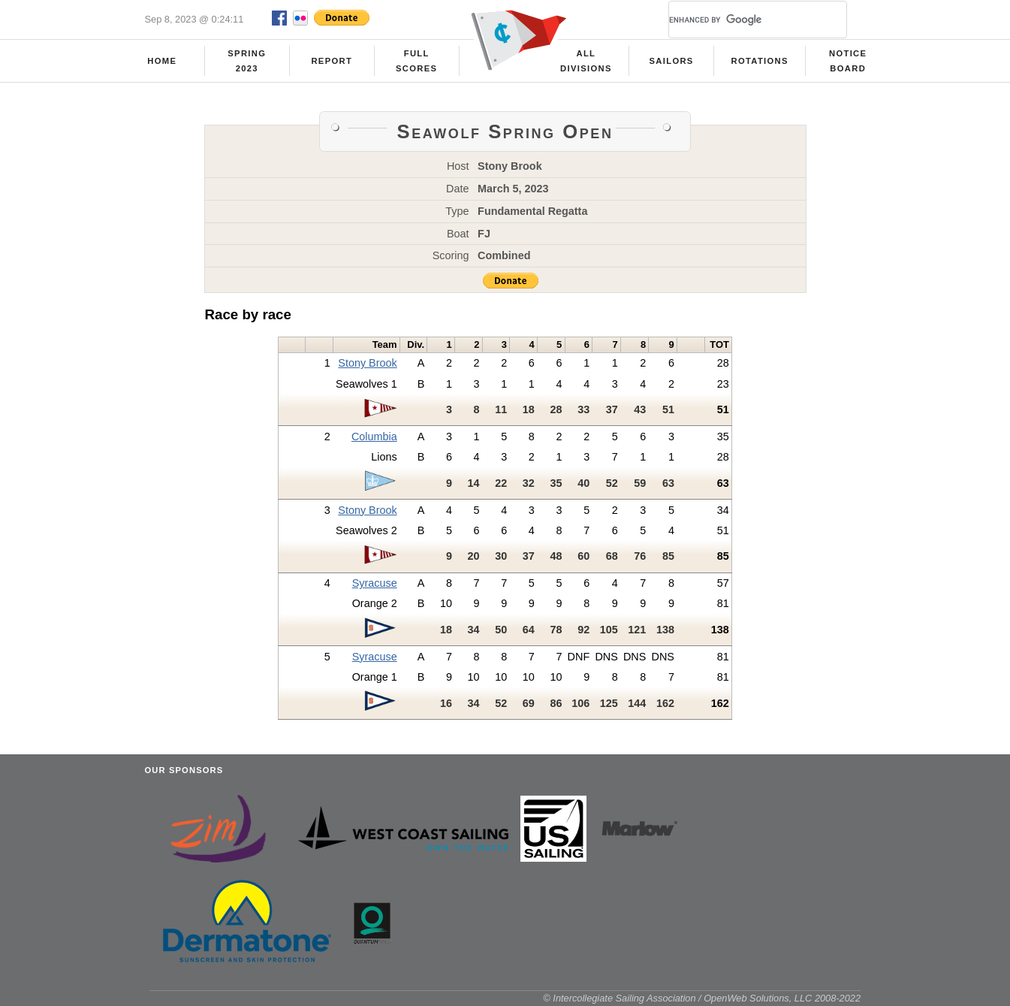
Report (331, 60)
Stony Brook (367, 363)
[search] (739, 20)
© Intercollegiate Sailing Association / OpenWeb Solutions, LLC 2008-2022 (702, 998)
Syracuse (374, 583)
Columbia (374, 436)
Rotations (759, 60)
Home (161, 60)
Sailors (672, 60)
